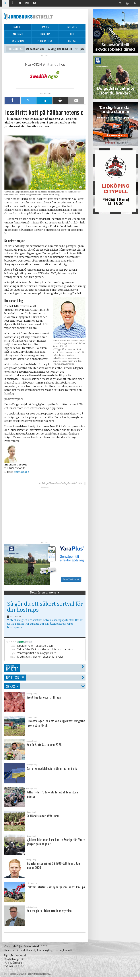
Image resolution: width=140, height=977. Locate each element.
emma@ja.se (21, 471)
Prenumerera (45, 41)
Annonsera (18, 41)
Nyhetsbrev (15, 677)
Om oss (72, 41)
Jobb (72, 34)
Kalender (72, 27)
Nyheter (17, 27)
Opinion (45, 27)
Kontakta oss (15, 49)
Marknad (18, 34)
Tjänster (45, 34)
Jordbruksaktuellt (28, 16)
